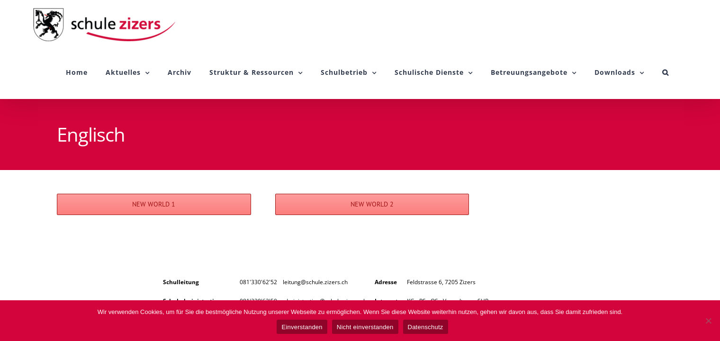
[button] (683, 72)
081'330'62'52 (258, 282)
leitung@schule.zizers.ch (315, 282)
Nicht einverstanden (365, 327)
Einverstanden (301, 327)
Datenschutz (425, 327)
